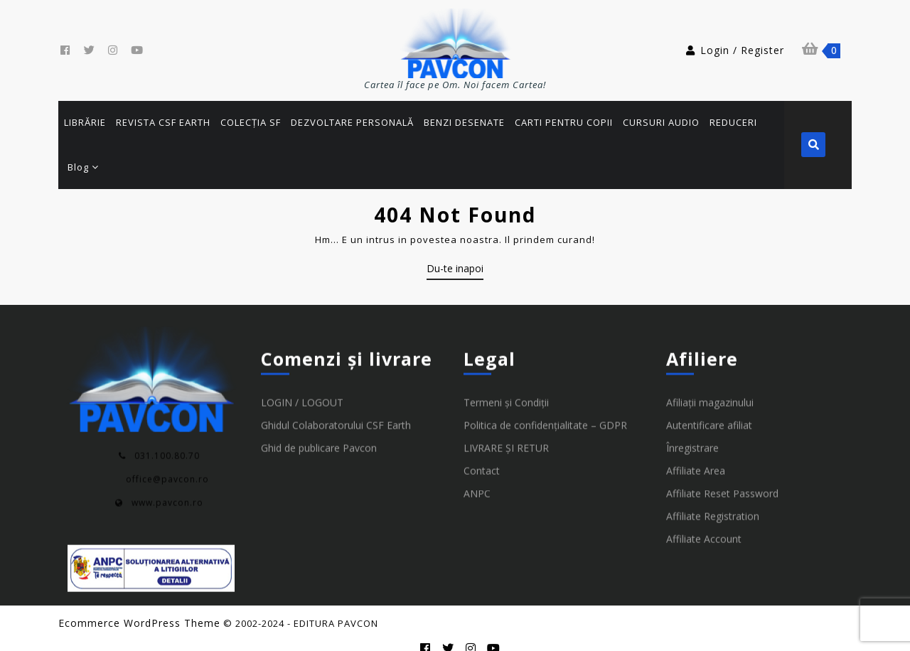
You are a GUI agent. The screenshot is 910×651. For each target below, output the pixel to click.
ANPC (477, 477)
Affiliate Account (704, 522)
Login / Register (735, 50)
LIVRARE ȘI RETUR (506, 432)
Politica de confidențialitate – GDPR (545, 409)
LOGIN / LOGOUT (302, 386)
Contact (482, 454)
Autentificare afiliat (709, 409)
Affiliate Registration (712, 500)
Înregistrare (692, 432)
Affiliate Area (695, 454)
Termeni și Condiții (506, 386)
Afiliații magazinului (710, 386)
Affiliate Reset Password (722, 477)
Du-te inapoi (455, 257)
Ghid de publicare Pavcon (319, 432)
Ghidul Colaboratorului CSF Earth (336, 409)
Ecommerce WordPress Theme (139, 609)
